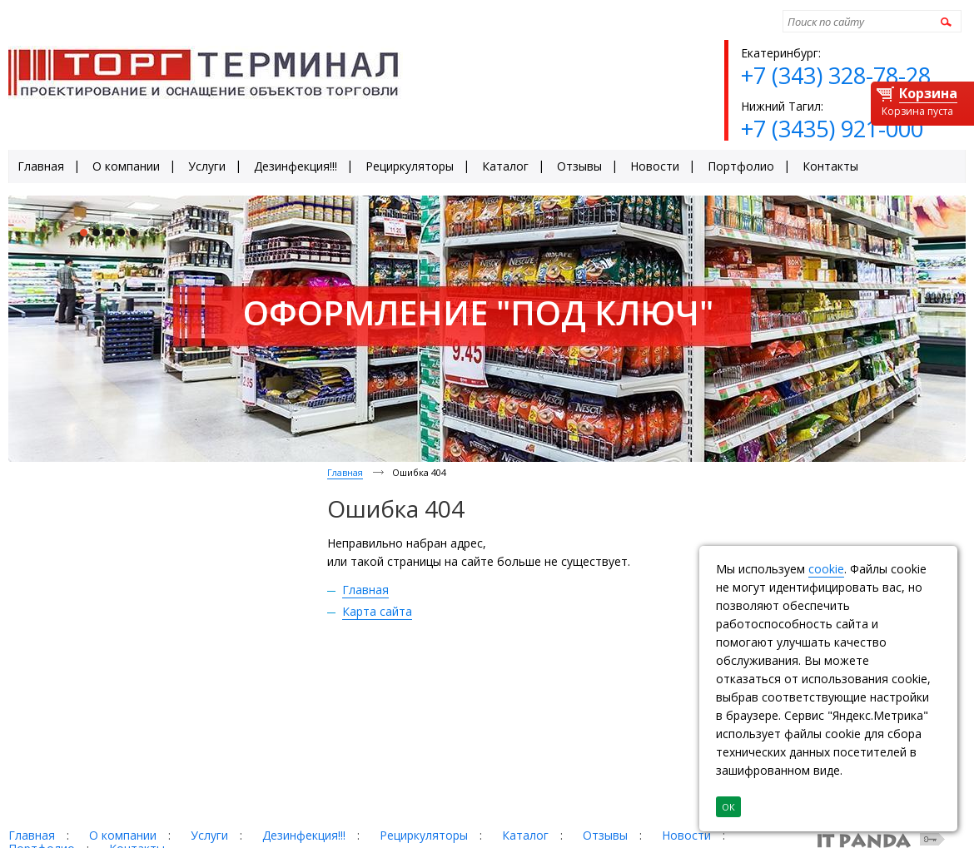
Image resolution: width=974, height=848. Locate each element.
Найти (944, 21)
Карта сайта (377, 611)
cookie (826, 569)
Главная (345, 472)
